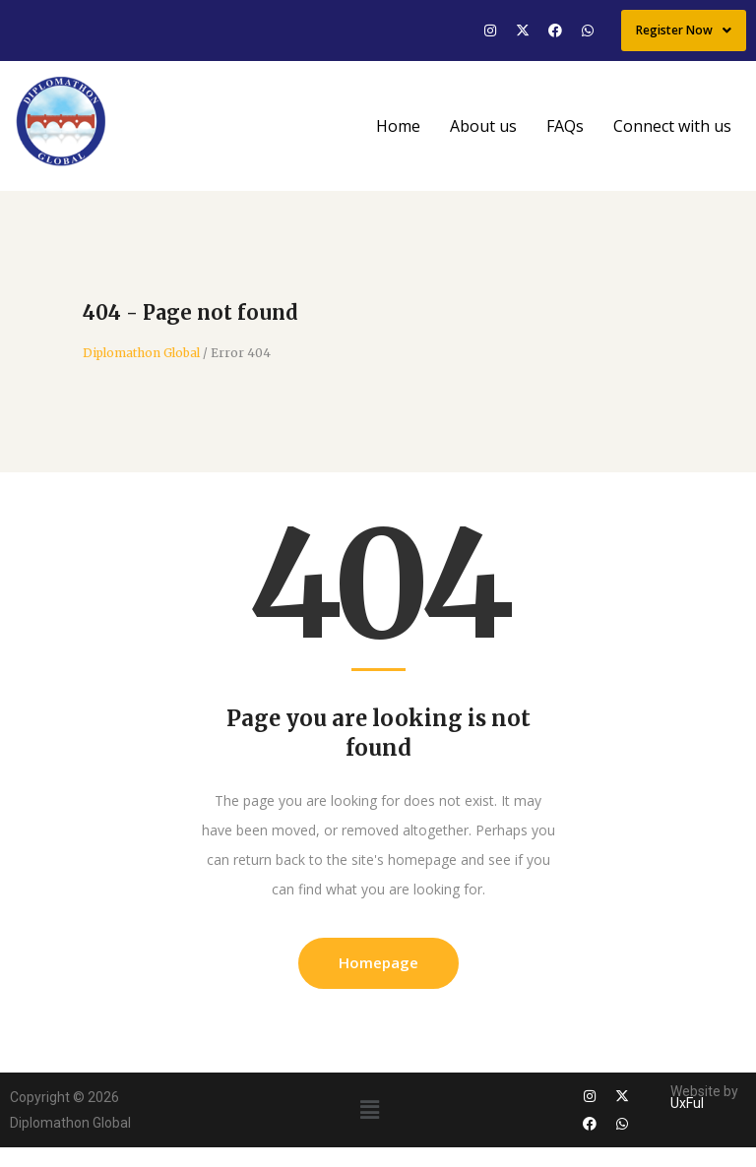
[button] (369, 1109)
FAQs (565, 126)
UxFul (687, 1103)
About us (483, 126)
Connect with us (672, 126)
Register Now (683, 30)
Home (398, 126)
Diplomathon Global (141, 353)
